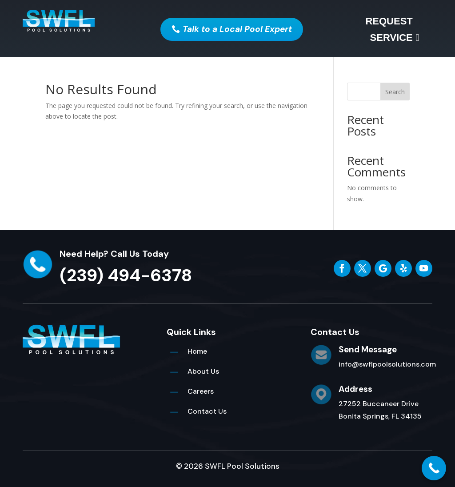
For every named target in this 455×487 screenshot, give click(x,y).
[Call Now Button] (434, 468)
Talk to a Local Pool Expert (237, 29)
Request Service (388, 29)
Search (395, 92)
